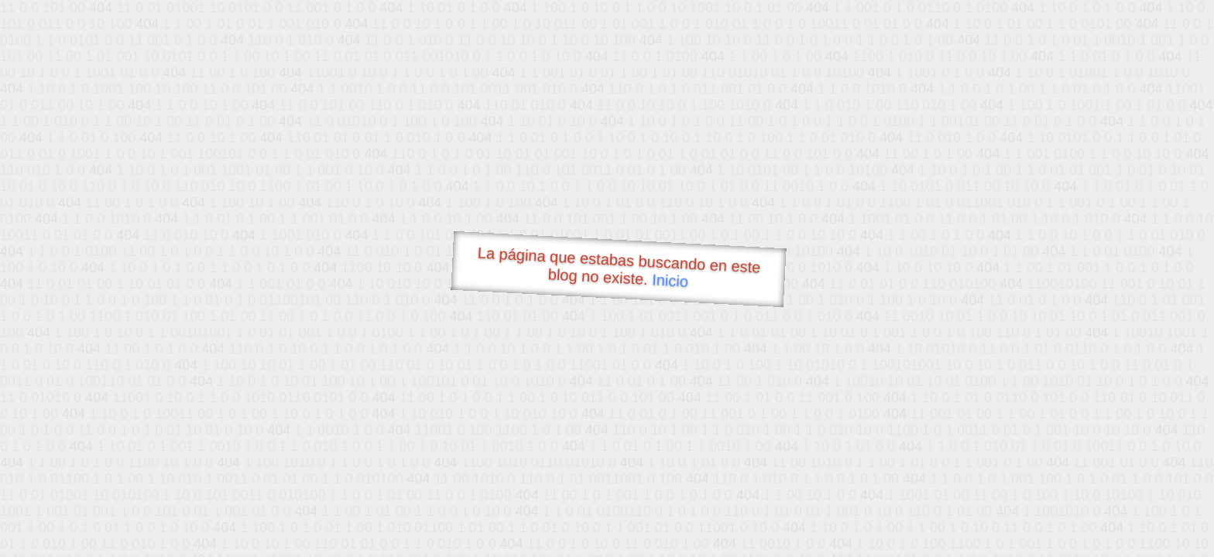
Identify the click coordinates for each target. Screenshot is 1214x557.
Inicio (670, 280)
